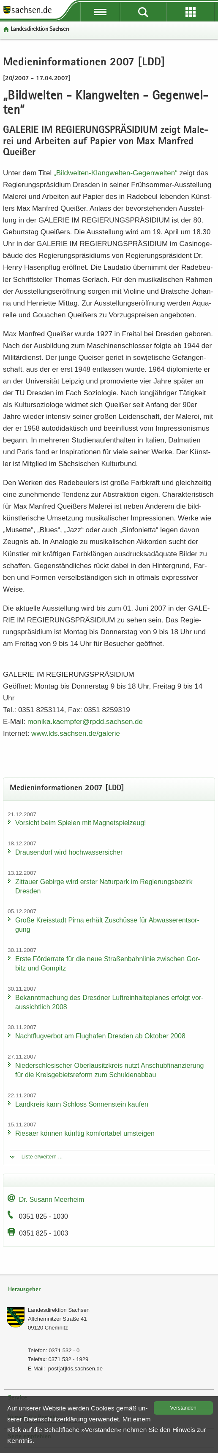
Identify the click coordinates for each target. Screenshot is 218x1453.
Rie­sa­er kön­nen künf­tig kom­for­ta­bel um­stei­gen (85, 1133)
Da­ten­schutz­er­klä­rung (55, 1419)
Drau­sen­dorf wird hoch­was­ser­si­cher (69, 852)
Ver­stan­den (183, 1408)
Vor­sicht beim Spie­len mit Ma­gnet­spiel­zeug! (80, 822)
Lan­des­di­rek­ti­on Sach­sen (40, 29)
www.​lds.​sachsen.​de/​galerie (75, 733)
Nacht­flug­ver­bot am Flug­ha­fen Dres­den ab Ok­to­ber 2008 (100, 1036)
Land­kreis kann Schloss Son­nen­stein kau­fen (81, 1104)
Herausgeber (24, 1290)
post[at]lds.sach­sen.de (75, 1368)
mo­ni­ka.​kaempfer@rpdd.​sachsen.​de (85, 722)
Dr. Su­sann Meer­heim (51, 1199)
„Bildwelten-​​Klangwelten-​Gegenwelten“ (117, 173)
